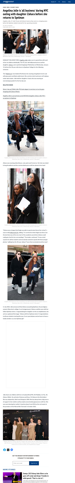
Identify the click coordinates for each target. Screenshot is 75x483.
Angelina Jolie (23, 60)
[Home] (8, 1)
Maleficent (9, 74)
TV (59, 1)
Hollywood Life (14, 232)
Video (69, 1)
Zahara (11, 65)
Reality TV (53, 1)
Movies (64, 1)
